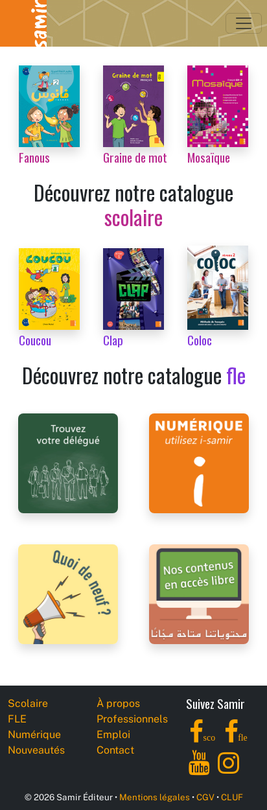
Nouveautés (36, 750)
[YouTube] (199, 770)
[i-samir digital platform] (199, 462)
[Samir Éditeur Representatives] (68, 462)
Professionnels (132, 719)
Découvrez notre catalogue (133, 204)
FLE (17, 719)
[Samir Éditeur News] (68, 593)
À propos (118, 703)
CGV (205, 797)
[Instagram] (228, 770)
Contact (115, 750)
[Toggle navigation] (244, 23)
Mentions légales (154, 797)
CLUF (232, 797)
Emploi (113, 734)
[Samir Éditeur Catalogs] (199, 593)
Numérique (34, 734)
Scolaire (28, 703)
